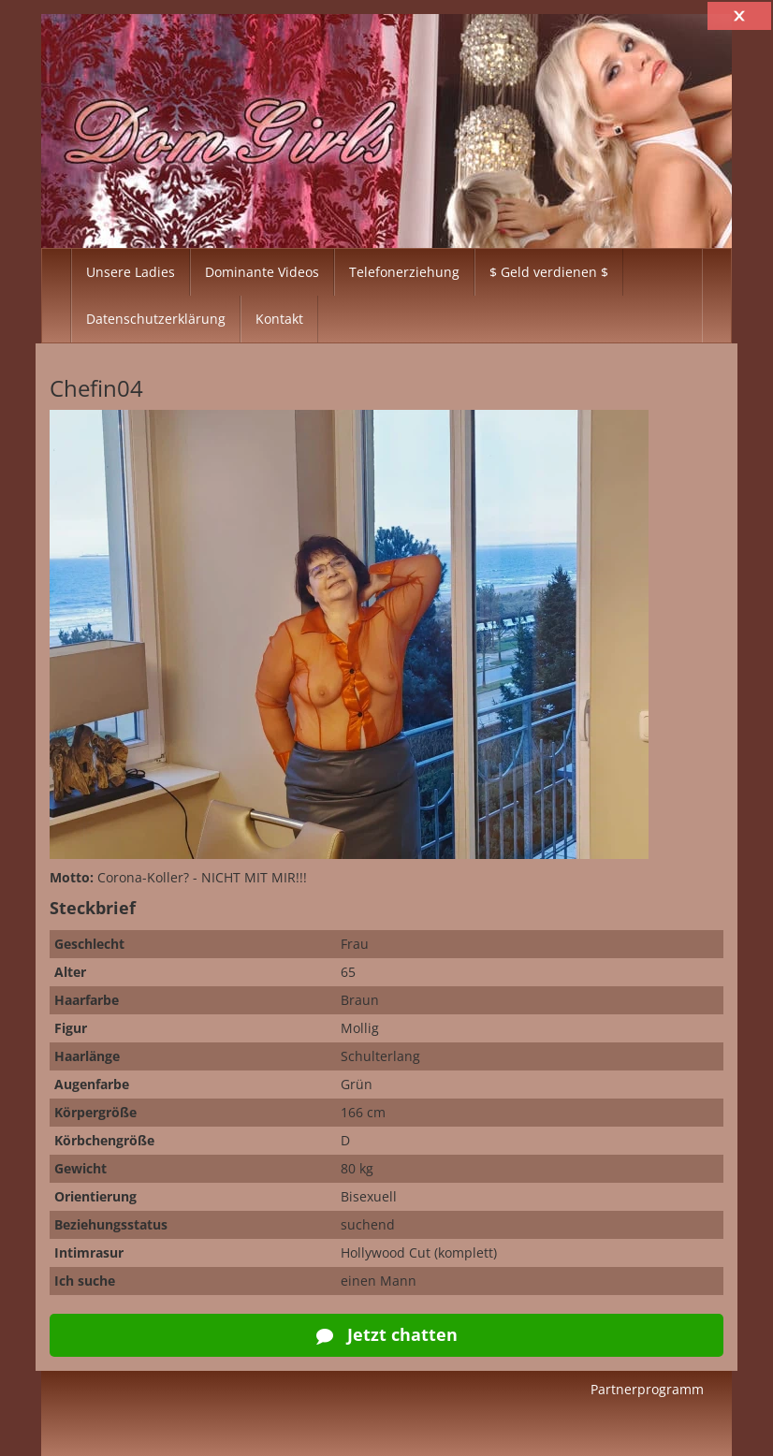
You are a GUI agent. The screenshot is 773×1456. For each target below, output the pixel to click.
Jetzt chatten (387, 1334)
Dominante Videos (262, 272)
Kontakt (279, 319)
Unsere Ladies (130, 272)
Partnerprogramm (647, 1389)
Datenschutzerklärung (156, 319)
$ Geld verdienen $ (548, 272)
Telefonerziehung (404, 272)
